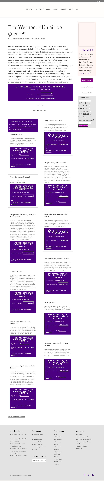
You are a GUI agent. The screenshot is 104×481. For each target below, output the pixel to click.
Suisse (57, 457)
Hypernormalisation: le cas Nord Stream (56, 344)
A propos (29, 9)
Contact (55, 9)
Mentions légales (82, 446)
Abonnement (86, 80)
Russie (57, 464)
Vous (70, 9)
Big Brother (58, 437)
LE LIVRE (48, 9)
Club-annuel (20, 127)
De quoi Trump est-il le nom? (55, 163)
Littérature (58, 447)
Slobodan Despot (40, 39)
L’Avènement (15, 441)
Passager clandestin (28, 39)
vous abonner (84, 73)
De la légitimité (49, 302)
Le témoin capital (16, 271)
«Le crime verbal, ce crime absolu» (56, 259)
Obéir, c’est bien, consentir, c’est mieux (55, 215)
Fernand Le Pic (37, 442)
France (57, 444)
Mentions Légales (27, 475)
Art (56, 434)
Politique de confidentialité (84, 439)
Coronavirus (58, 439)
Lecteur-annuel (16, 129)
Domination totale (16, 135)
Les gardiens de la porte (53, 120)
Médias (57, 449)
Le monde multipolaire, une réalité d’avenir (22, 367)
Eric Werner (36, 437)
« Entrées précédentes (16, 417)
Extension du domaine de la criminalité (20, 322)
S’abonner (63, 9)
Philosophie (58, 452)
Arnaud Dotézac (37, 444)
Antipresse (13, 39)
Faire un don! (83, 97)
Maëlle (35, 449)
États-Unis (58, 461)
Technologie (58, 459)
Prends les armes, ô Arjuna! (20, 177)
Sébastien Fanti (37, 439)
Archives (39, 9)
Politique (57, 454)
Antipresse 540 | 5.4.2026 (19, 439)
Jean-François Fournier (39, 447)
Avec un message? (86, 120)
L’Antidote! (87, 50)
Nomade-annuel (30, 127)
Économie (58, 442)
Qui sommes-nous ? (82, 437)
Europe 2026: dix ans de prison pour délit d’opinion (23, 216)
